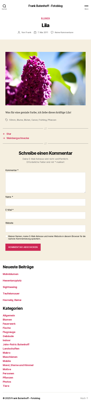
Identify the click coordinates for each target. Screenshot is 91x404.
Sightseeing (10, 287)
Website (9, 223)
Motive (7, 369)
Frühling (43, 120)
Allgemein (9, 315)
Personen (8, 373)
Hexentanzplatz (12, 280)
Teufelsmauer (11, 293)
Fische (7, 327)
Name (9, 197)
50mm (12, 120)
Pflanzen (52, 120)
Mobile (7, 361)
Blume (20, 120)
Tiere (6, 385)
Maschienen (10, 356)
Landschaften (11, 348)
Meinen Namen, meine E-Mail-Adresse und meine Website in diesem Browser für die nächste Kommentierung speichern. (47, 237)
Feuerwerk (9, 323)
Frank (28, 32)
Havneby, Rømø (12, 300)
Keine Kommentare (64, 32)
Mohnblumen (10, 274)
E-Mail (9, 210)
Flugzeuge (9, 332)
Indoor (7, 340)
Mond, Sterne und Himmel (18, 365)
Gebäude (8, 336)
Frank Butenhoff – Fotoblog (25, 398)
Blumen (45, 18)
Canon (34, 120)
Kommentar (12, 170)
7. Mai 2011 (43, 32)
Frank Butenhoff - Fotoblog (45, 5)
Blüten (27, 120)
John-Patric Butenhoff (16, 344)
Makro (6, 352)
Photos (7, 381)
